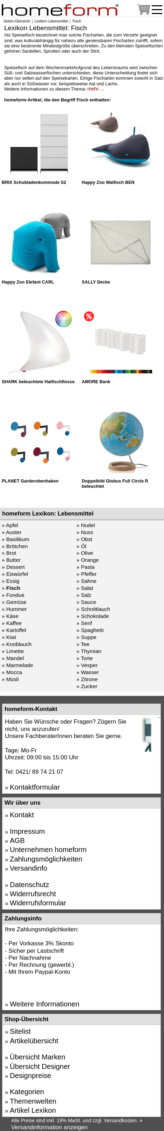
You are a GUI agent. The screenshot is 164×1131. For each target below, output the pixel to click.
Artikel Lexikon (33, 1110)
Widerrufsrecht (33, 894)
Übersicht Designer (40, 1066)
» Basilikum (15, 539)
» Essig (10, 581)
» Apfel (10, 525)
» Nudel (86, 525)
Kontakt (22, 815)
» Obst (84, 539)
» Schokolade (93, 616)
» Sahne (87, 581)
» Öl (81, 546)
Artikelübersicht (34, 1041)
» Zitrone (87, 679)
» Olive (85, 553)
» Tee (83, 644)
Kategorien (27, 1092)
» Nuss (85, 532)
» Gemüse (14, 602)
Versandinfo (28, 868)
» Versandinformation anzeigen (77, 1124)
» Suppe (87, 637)
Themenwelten (33, 1101)
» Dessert (13, 567)
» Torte (85, 658)
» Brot (9, 553)
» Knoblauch (16, 644)
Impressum (27, 831)
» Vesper (87, 665)
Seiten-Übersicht (16, 21)
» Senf (84, 623)
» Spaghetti (90, 630)
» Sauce (86, 602)
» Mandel (13, 658)
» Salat (85, 588)
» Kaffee (12, 623)
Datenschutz (29, 885)
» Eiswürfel (15, 574)
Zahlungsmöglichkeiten (46, 859)
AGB (17, 840)
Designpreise (30, 1075)
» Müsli (10, 679)
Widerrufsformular (38, 903)
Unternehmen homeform (48, 849)
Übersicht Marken (37, 1057)
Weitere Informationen (44, 1004)
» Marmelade (17, 665)
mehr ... (95, 89)
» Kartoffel (14, 630)
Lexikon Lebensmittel (51, 21)
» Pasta (86, 567)
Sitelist (20, 1031)
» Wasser (88, 672)
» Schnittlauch (93, 609)
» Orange (88, 560)
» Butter (11, 560)
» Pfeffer (87, 574)
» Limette (13, 651)
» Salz (84, 595)
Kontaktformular (35, 787)
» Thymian (89, 651)
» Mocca (12, 672)
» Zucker (87, 686)
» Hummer (14, 609)
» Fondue (13, 595)
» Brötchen (15, 546)
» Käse (10, 616)
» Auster (11, 532)
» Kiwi (9, 637)
